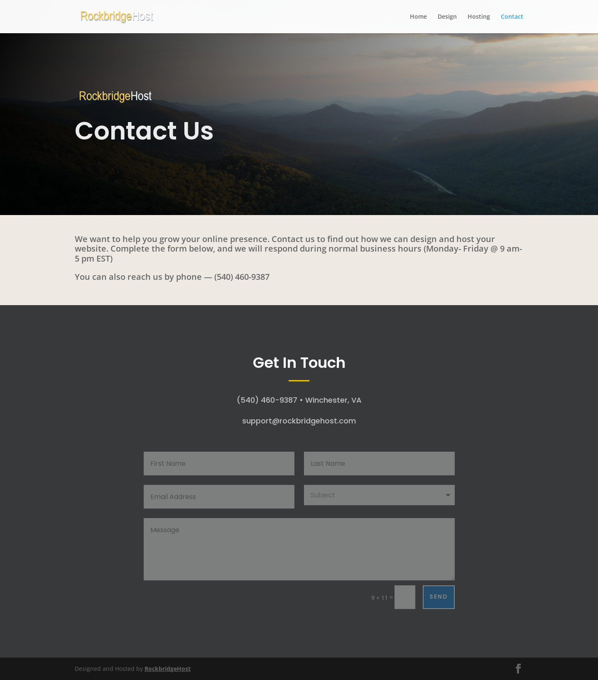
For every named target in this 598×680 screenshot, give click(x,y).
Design (447, 17)
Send (438, 596)
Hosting (479, 17)
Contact (512, 17)
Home (418, 17)
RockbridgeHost (168, 669)
